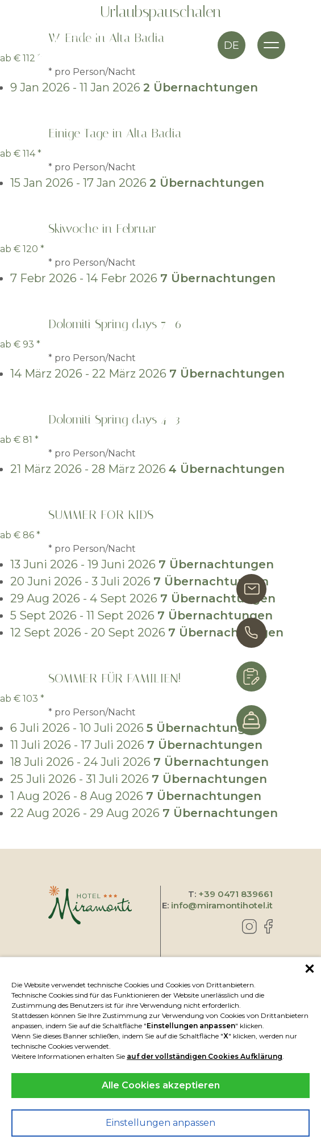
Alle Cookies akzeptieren (161, 1085)
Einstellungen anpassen (160, 1122)
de (231, 45)
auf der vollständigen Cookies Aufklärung (204, 1056)
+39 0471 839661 (235, 894)
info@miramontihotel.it (222, 905)
